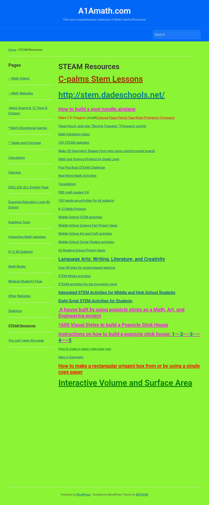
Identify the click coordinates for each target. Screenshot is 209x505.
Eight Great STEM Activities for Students (95, 300)
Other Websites (19, 296)
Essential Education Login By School (29, 204)
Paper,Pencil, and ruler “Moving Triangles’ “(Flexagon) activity (102, 126)
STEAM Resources (22, 326)
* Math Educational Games (27, 128)
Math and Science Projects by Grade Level (88, 159)
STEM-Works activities (74, 276)
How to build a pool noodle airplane (97, 109)
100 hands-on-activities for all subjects (86, 201)
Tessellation (67, 184)
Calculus (14, 172)
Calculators (16, 158)
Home (12, 49)
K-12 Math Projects (72, 209)
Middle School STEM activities (80, 217)
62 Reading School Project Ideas (81, 250)
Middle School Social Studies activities (86, 242)
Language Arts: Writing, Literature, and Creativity (111, 259)
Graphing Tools (19, 222)
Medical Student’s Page (25, 281)
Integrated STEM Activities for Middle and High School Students (116, 292)
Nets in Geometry (70, 357)
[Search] (173, 35)
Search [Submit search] (195, 35)
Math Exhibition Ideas (74, 134)
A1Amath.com (104, 11)
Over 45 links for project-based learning (86, 268)
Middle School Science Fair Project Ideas (87, 225)
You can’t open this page (26, 340)
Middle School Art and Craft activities (85, 234)
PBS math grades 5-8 (73, 192)
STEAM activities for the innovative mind (87, 284)
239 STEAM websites (73, 143)
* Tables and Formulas (24, 143)
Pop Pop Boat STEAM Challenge (81, 167)
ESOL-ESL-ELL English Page (28, 187)
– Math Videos (19, 78)
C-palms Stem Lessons (100, 79)
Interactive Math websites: (27, 237)
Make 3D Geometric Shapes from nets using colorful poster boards (106, 151)
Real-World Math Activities (77, 176)
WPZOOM (142, 494)
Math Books (17, 266)
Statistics (15, 311)
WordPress (83, 494)
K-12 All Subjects (20, 252)
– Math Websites (20, 93)
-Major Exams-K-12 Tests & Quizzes (27, 110)
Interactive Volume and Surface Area (125, 383)
